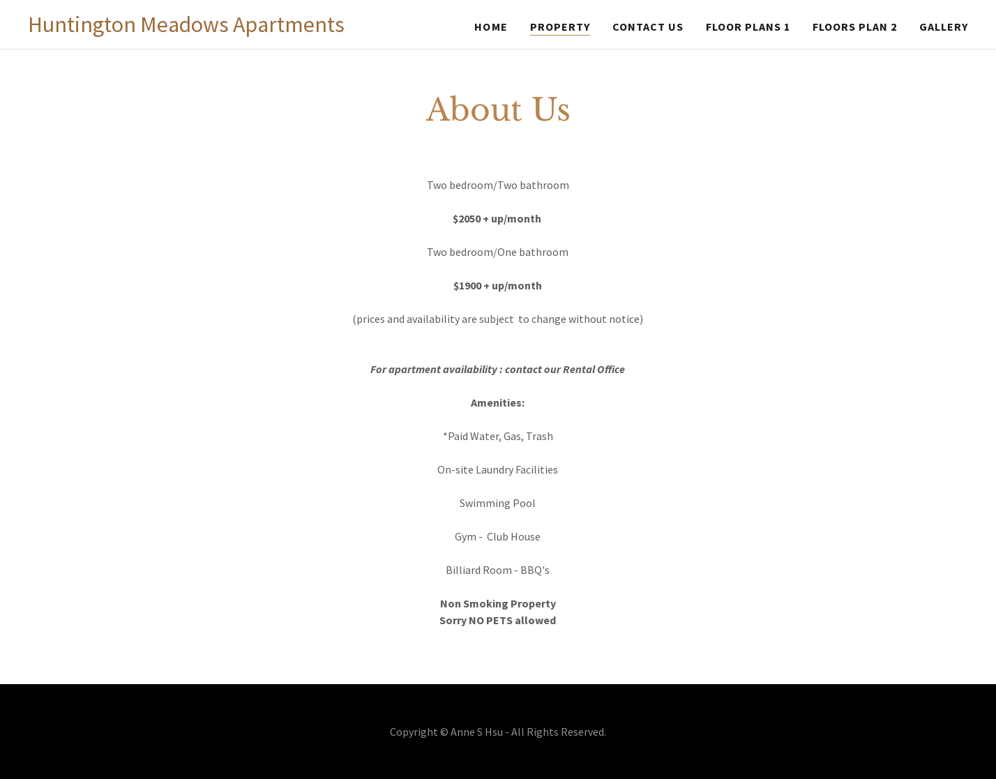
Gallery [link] (943, 26)
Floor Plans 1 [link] (748, 26)
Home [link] (490, 26)
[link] (186, 28)
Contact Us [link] (648, 26)
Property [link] (560, 26)
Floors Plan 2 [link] (855, 26)
